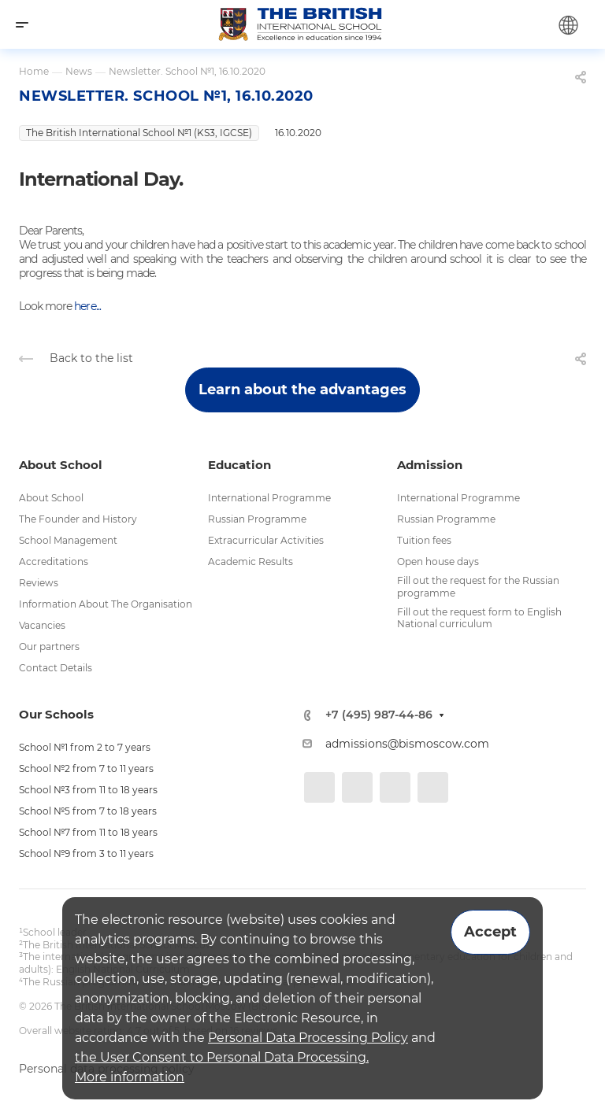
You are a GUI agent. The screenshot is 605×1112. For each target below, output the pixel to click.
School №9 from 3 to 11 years (86, 853)
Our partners (49, 646)
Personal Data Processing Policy (308, 1037)
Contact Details (55, 668)
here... (87, 306)
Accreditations (53, 561)
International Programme (269, 498)
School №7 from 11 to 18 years (88, 832)
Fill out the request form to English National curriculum (479, 618)
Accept (490, 931)
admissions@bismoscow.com (407, 744)
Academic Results (250, 561)
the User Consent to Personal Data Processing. (222, 1057)
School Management (68, 540)
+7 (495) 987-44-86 (378, 715)
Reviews (38, 583)
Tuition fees (424, 540)
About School (51, 498)
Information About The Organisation (105, 604)
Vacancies (42, 625)
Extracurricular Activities (266, 540)
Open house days (438, 561)
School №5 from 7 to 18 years (88, 811)
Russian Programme (257, 519)
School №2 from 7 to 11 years (86, 768)
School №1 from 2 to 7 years (84, 747)
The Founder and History (78, 519)
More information (129, 1077)
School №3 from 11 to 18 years (88, 790)
